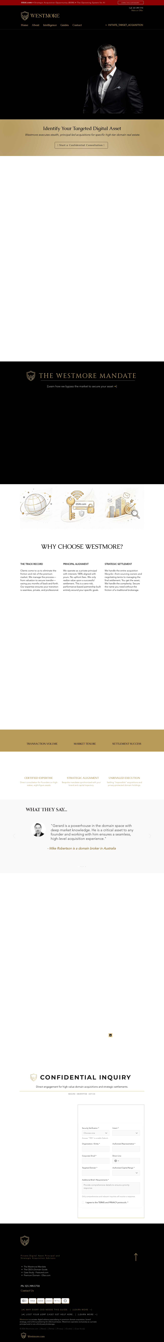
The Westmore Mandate (35, 1266)
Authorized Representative (123, 1144)
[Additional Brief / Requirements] (111, 1188)
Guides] (69, 1328)
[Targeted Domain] (95, 1172)
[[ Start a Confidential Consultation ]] (81, 145)
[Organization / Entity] (95, 1148)
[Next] (150, 836)
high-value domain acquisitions (80, 1086)
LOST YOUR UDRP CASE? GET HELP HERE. (50, 1314)
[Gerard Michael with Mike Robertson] (78, 866)
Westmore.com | (33, 1328)
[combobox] (95, 1133)
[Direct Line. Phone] (128, 1160)
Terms (51, 1328)
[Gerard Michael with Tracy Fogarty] (80, 866)
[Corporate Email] (95, 1160)
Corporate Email (89, 1156)
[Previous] (14, 836)
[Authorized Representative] (125, 1148)
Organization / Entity (91, 1144)
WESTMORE (44, 16)
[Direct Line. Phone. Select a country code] (116, 1160)
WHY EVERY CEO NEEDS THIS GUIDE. (47, 1309)
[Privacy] (60, 1328)
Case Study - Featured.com (36, 1272)
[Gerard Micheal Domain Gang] (85, 866)
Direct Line (116, 1156)
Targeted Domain (89, 1168)
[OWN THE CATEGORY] (131, 2)
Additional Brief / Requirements (95, 1180)
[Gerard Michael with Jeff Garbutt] (83, 866)
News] (43, 1328)
